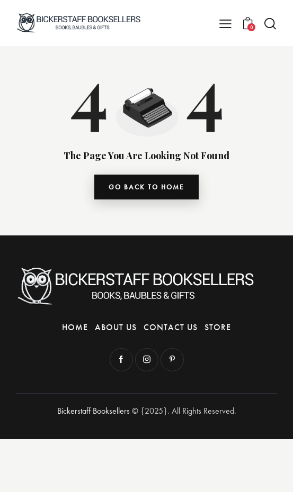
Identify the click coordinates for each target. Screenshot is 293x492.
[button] (225, 23)
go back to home (146, 187)
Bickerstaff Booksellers (93, 410)
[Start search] (270, 23)
